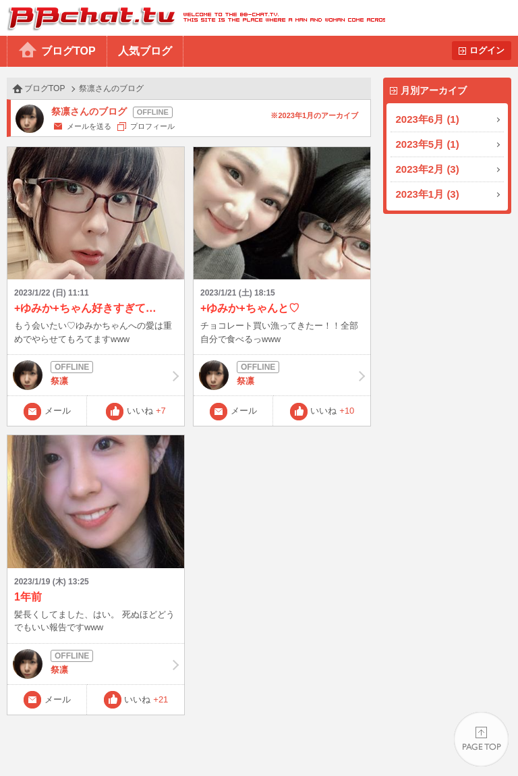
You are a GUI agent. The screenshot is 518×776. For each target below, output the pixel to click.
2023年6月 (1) (427, 119)
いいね (146, 411)
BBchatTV (192, 18)
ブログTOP (68, 51)
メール (58, 411)
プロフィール (152, 126)
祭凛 (95, 375)
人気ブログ (145, 51)
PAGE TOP (481, 739)
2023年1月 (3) (427, 194)
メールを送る (89, 126)
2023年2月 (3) (427, 169)
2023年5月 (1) (427, 144)
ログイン (487, 50)
